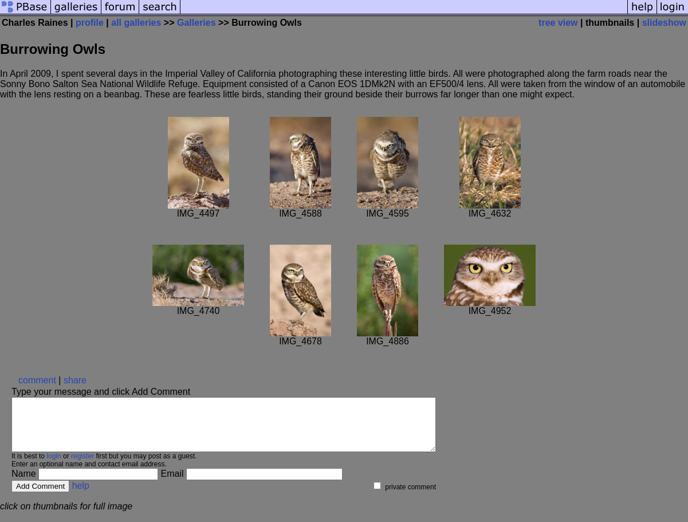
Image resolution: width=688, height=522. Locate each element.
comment (37, 380)
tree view (557, 23)
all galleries (136, 23)
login (53, 466)
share (75, 380)
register (82, 466)
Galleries (196, 23)
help (80, 496)
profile (90, 23)
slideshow (664, 23)
